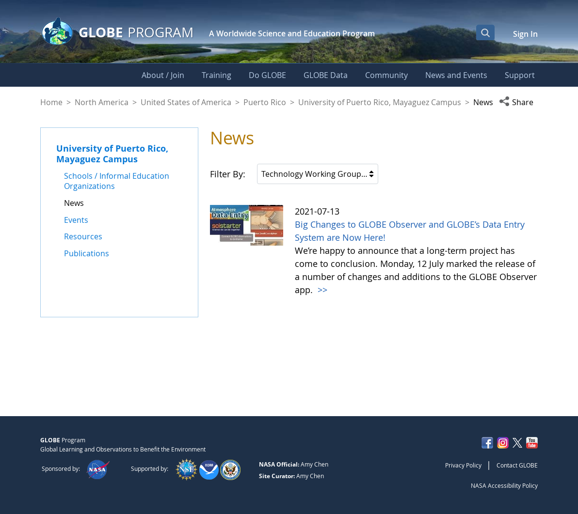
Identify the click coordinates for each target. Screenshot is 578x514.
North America (101, 102)
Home (51, 102)
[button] (518, 102)
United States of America (186, 102)
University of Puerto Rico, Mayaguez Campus (379, 102)
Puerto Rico (264, 102)
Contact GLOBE (517, 465)
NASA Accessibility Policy (504, 485)
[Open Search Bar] (485, 32)
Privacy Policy (463, 465)
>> (321, 290)
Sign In (525, 34)
